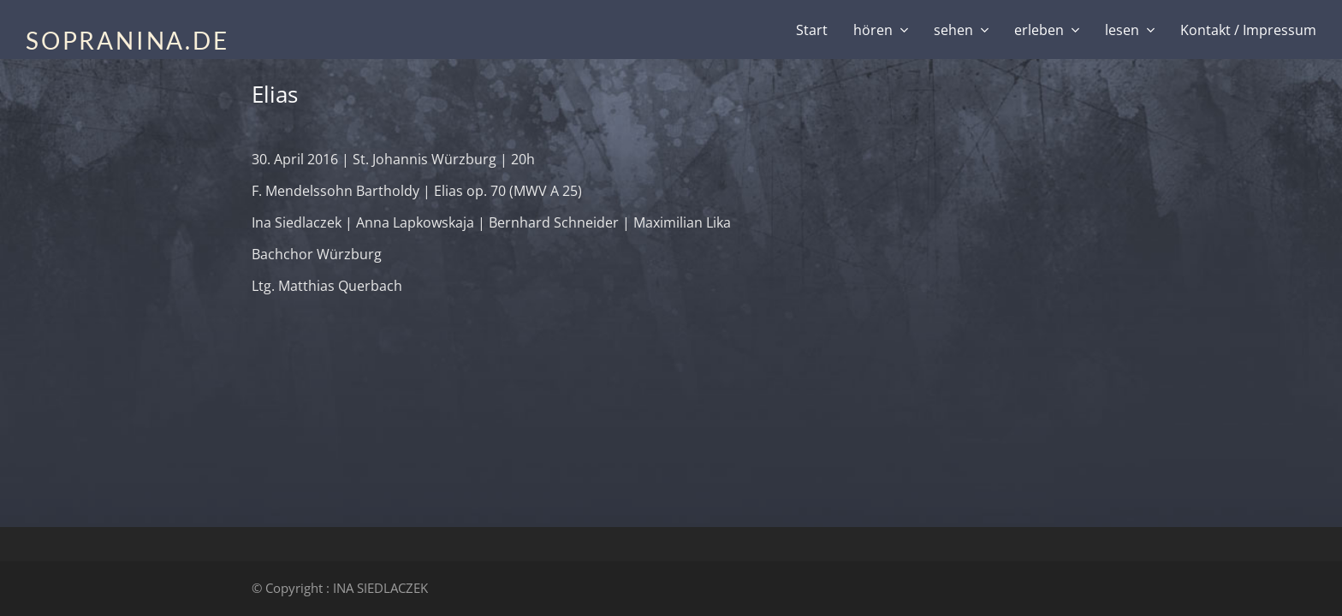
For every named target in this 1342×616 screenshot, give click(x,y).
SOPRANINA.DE (127, 40)
